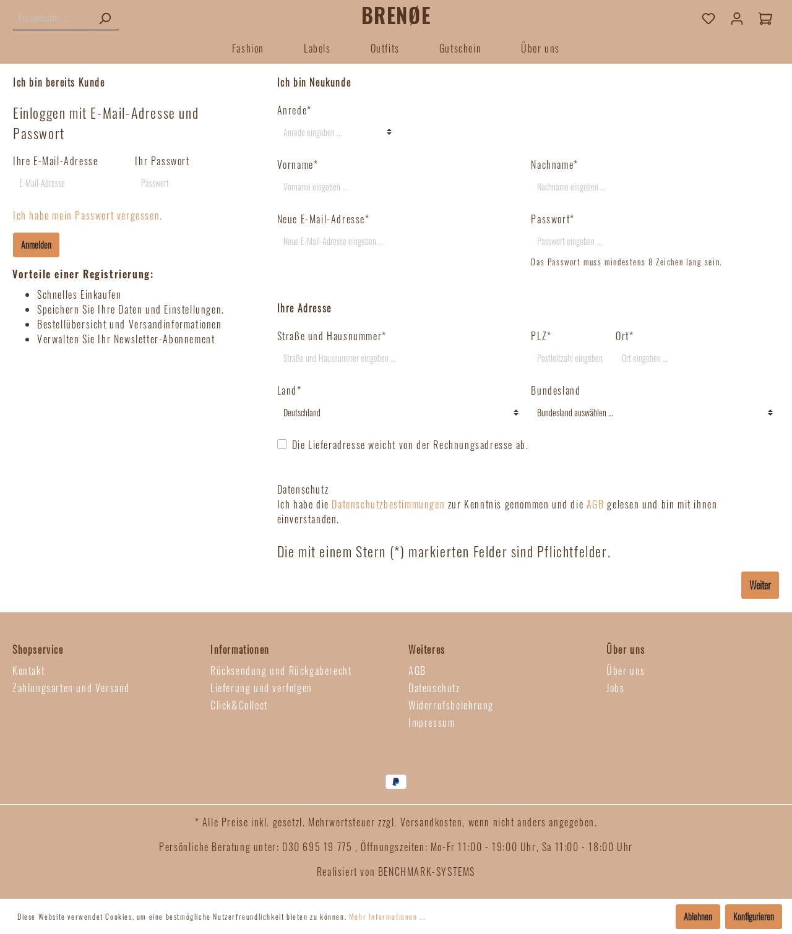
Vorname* (298, 164)
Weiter (760, 585)
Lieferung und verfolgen (261, 687)
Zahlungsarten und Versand (71, 687)
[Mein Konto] (737, 18)
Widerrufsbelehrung (451, 705)
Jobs (615, 687)
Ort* (625, 335)
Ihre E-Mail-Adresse (55, 160)
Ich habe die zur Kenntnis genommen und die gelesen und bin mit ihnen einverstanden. (497, 511)
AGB (596, 504)
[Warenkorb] (765, 18)
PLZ (541, 335)
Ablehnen (698, 916)
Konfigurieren (753, 916)
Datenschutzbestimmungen (388, 504)
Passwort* (552, 219)
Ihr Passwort (162, 160)
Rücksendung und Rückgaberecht (280, 670)
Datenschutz (434, 687)
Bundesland (555, 390)
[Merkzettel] (708, 18)
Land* (289, 390)
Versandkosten (431, 822)
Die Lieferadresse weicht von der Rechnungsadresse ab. (410, 444)
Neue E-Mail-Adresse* (323, 219)
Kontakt (28, 670)
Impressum (431, 722)
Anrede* (294, 110)
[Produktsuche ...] (51, 17)
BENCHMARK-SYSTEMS (426, 871)
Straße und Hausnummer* (332, 335)
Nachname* (554, 164)
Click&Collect (239, 705)
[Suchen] (104, 17)
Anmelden (36, 244)
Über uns (625, 670)
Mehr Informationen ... (387, 916)
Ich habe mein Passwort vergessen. (88, 215)
